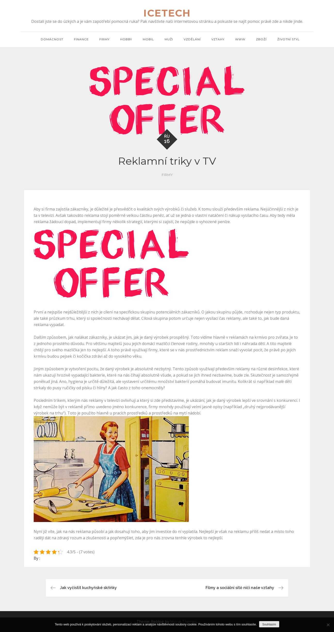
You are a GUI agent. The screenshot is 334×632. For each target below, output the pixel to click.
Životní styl (288, 39)
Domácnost (52, 39)
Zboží (261, 39)
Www (240, 39)
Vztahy (217, 39)
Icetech (167, 13)
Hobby (126, 39)
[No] (328, 624)
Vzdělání (192, 39)
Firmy (104, 39)
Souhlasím (269, 624)
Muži (169, 39)
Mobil (148, 39)
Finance (81, 39)
